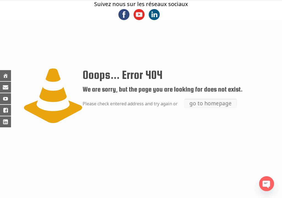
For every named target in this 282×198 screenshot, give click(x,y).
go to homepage (210, 103)
